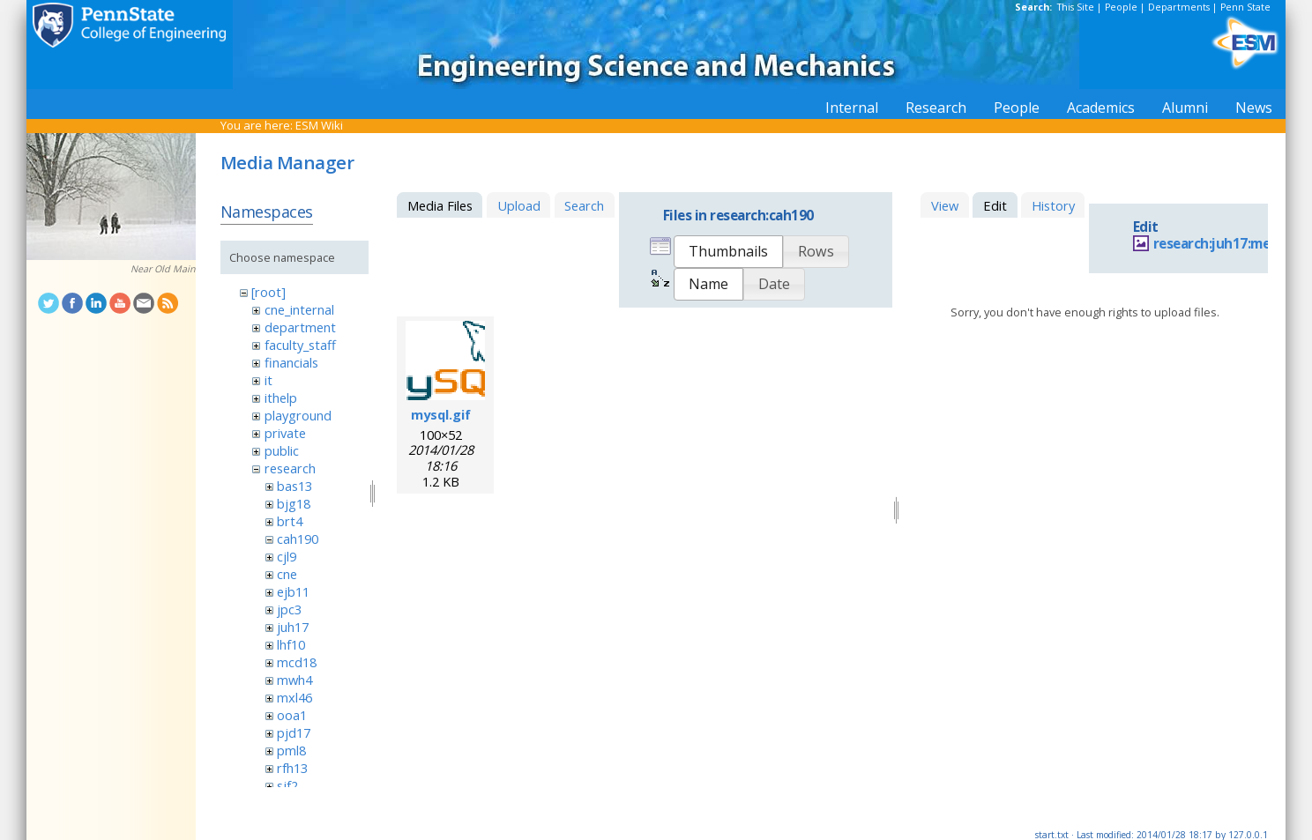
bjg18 (293, 503)
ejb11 (293, 591)
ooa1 (292, 715)
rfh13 (292, 768)
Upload (518, 205)
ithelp (281, 397)
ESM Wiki (319, 125)
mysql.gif (441, 414)
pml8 (291, 750)
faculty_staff (300, 344)
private (285, 433)
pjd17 (293, 732)
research (290, 468)
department (300, 327)
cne (287, 574)
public (282, 450)
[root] (268, 292)
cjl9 (286, 556)
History (1053, 205)
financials (291, 362)
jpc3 (289, 609)
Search (584, 205)
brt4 (289, 521)
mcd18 (297, 662)
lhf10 (291, 644)
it (268, 380)
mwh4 (294, 679)
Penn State (1245, 7)
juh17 (293, 627)
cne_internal (299, 309)
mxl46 (294, 697)
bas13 (294, 485)
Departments (1179, 7)
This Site (1075, 7)
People (1121, 7)
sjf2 (287, 785)
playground (298, 415)
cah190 (297, 538)
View (944, 205)
